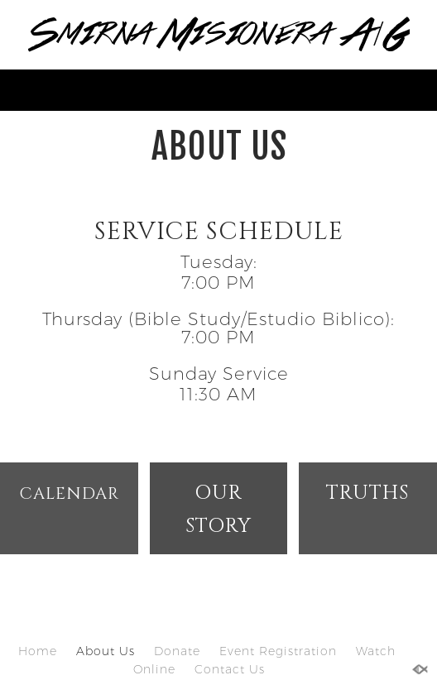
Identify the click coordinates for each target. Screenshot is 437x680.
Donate (177, 651)
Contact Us (229, 669)
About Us (105, 651)
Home (37, 651)
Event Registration (278, 651)
